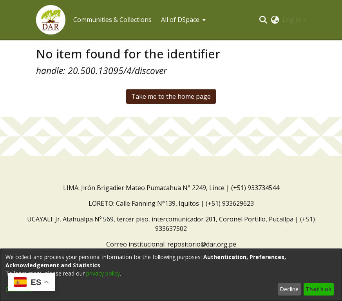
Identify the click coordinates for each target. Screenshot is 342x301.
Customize (19, 289)
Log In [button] (292, 19)
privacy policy (103, 273)
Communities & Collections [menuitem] (112, 19)
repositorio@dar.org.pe (201, 244)
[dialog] (171, 275)
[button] (50, 19)
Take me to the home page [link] (171, 96)
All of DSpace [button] (180, 19)
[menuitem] (182, 19)
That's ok (318, 289)
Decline (289, 289)
